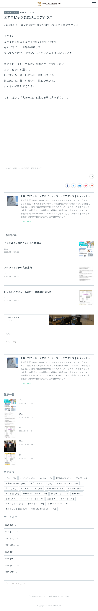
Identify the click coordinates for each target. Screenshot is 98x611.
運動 (11, 499)
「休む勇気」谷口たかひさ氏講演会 (22, 243)
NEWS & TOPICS (35, 494)
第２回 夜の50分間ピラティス (33, 442)
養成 (76, 494)
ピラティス (35, 504)
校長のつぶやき (16, 484)
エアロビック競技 (11, 12)
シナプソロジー (58, 504)
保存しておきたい (41, 484)
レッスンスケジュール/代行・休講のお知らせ (27, 292)
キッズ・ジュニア (31, 489)
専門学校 (12, 494)
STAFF (82, 479)
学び (11, 489)
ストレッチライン (67, 484)
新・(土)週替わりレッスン (31, 455)
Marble (46, 479)
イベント (67, 499)
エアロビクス (14, 504)
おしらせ (75, 489)
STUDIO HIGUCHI (43, 509)
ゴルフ (11, 479)
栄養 (51, 499)
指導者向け (64, 479)
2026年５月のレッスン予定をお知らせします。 (25, 298)
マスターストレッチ (31, 499)
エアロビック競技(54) (12, 168)
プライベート (55, 489)
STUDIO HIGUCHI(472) (32, 168)
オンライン (28, 479)
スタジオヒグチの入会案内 (18, 267)
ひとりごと (59, 494)
